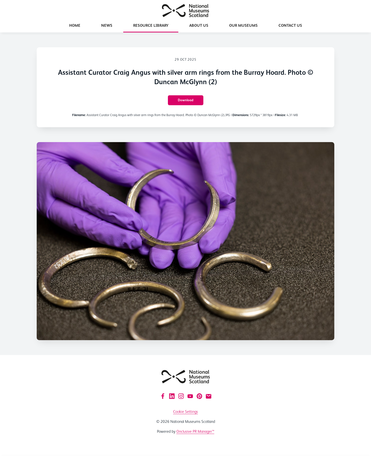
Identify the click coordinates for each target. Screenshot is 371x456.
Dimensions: (240, 115)
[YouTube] (190, 396)
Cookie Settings (185, 411)
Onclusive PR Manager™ (195, 431)
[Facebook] (162, 396)
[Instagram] (181, 396)
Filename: (79, 115)
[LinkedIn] (172, 396)
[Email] (208, 396)
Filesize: (280, 115)
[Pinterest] (199, 396)
